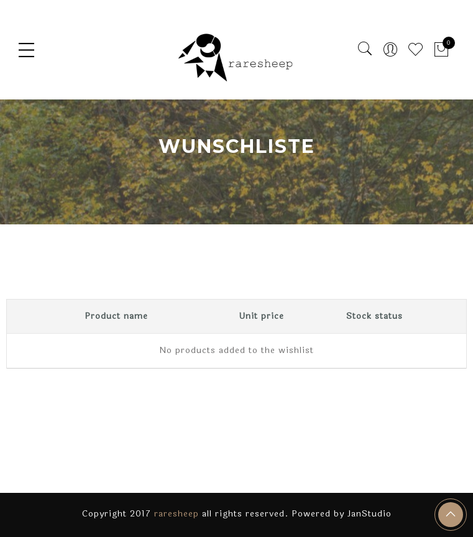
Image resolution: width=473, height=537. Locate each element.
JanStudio (369, 513)
